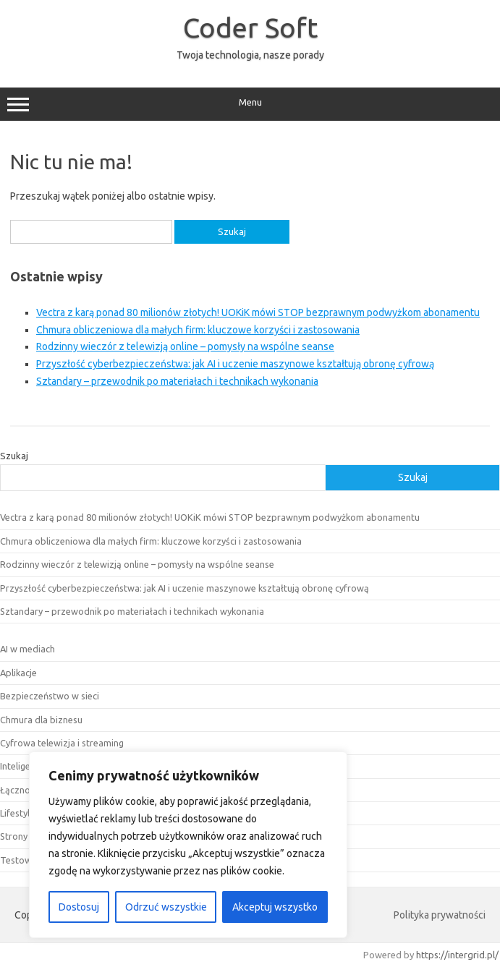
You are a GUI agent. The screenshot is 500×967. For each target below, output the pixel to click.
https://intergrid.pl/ (457, 955)
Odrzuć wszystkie (166, 907)
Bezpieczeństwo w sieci (49, 696)
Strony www (25, 836)
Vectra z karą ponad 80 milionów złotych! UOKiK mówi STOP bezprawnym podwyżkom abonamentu (258, 312)
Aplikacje (18, 673)
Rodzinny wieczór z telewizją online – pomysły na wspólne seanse (185, 346)
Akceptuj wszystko (275, 907)
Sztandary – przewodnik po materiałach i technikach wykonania (177, 381)
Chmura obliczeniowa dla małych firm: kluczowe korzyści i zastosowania (198, 330)
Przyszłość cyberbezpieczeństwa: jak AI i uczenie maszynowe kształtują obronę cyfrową (235, 364)
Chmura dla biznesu (41, 720)
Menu (250, 104)
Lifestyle (17, 813)
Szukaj (14, 456)
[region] (188, 844)
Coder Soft (250, 27)
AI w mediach (27, 649)
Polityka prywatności (440, 915)
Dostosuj (79, 907)
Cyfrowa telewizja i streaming (62, 743)
